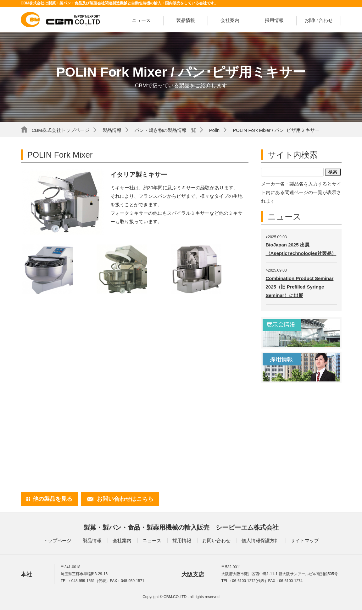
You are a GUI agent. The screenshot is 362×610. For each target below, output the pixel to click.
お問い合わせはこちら (125, 499)
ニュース (141, 20)
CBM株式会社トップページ (60, 130)
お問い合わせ (318, 20)
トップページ (57, 540)
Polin (214, 130)
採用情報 (274, 20)
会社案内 (229, 20)
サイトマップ (305, 540)
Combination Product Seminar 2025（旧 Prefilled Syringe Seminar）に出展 (300, 287)
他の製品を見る (52, 499)
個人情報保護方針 (260, 540)
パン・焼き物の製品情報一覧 (165, 130)
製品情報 (185, 20)
